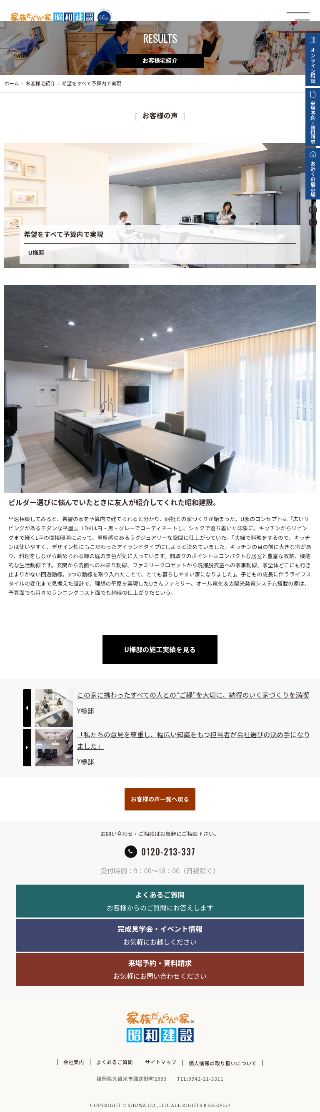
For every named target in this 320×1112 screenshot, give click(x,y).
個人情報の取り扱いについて (223, 1061)
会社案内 (73, 1061)
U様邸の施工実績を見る (160, 649)
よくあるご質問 (114, 1061)
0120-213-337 (168, 851)
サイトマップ (161, 1061)
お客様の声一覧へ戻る (160, 799)
